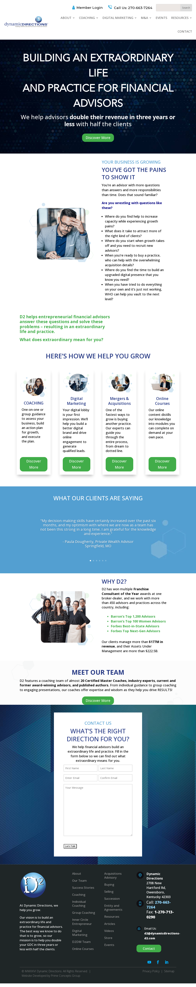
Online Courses (83, 949)
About (66, 18)
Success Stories (83, 887)
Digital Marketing (117, 18)
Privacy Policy (151, 971)
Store (108, 938)
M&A (144, 18)
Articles (109, 924)
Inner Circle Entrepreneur (82, 922)
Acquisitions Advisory (113, 875)
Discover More (98, 137)
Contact (185, 31)
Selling (108, 891)
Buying (109, 884)
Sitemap (169, 971)
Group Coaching (83, 912)
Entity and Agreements (113, 907)
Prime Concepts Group (65, 976)
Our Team (79, 880)
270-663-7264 (158, 905)
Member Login (89, 8)
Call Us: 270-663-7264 (132, 8)
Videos (109, 931)
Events (161, 18)
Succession (112, 898)
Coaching (87, 18)
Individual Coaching (79, 904)
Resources (179, 18)
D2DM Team (81, 942)
